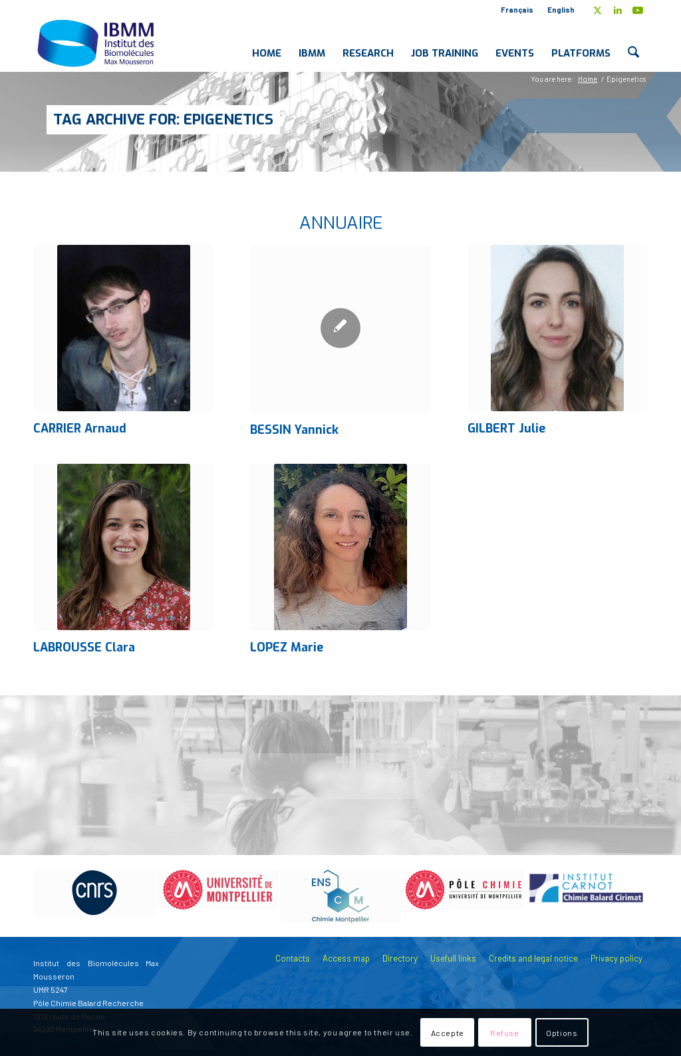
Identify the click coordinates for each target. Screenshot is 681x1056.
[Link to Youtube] (638, 10)
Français (517, 9)
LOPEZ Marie (286, 647)
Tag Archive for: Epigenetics (163, 119)
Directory (400, 958)
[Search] (633, 42)
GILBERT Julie (506, 429)
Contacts (292, 958)
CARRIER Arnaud (79, 429)
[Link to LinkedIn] (617, 10)
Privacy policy (616, 958)
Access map (346, 958)
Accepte (447, 1032)
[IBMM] (97, 42)
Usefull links (453, 958)
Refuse (504, 1032)
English (561, 9)
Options (561, 1032)
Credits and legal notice (533, 958)
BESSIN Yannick (294, 430)
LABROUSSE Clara (84, 647)
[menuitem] (517, 10)
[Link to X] (597, 10)
